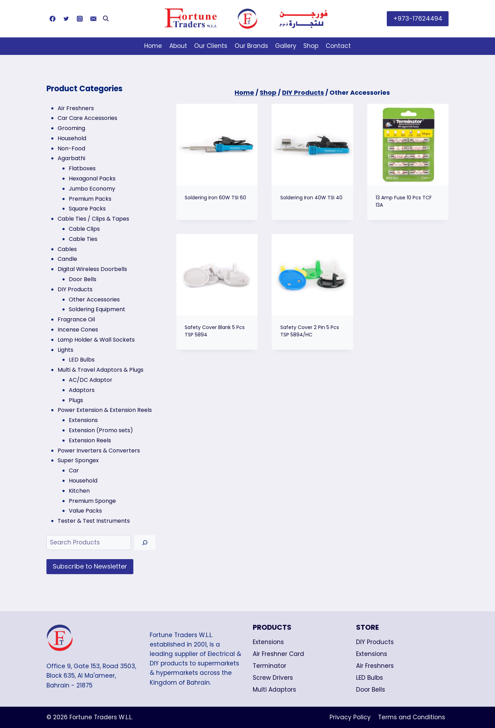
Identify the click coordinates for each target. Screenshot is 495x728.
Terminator (269, 666)
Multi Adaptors (274, 689)
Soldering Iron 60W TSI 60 (215, 197)
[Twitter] (66, 18)
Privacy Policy (350, 717)
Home (153, 46)
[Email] (93, 18)
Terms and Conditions (411, 717)
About (178, 46)
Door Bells (370, 689)
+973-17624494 (417, 18)
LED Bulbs (369, 677)
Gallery (285, 46)
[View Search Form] (106, 18)
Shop (310, 46)
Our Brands (251, 46)
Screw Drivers (273, 677)
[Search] (144, 542)
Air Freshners (375, 666)
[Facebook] (52, 18)
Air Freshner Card (278, 654)
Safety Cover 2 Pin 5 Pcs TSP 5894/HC (309, 331)
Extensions (268, 642)
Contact (338, 46)
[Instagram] (80, 18)
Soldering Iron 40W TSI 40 (311, 197)
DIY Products (375, 642)
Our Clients (210, 46)
